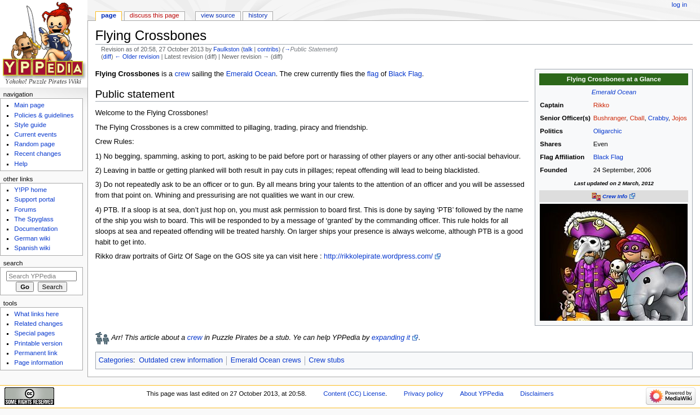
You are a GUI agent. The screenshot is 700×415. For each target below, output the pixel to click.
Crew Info (614, 196)
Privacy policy (423, 393)
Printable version (38, 343)
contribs (267, 49)
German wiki (32, 238)
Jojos (679, 118)
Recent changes (37, 153)
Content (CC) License (354, 393)
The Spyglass (33, 219)
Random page (34, 144)
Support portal (34, 199)
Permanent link (35, 353)
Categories (116, 360)
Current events (35, 134)
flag (372, 74)
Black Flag (608, 157)
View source (218, 15)
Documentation (36, 228)
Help (21, 163)
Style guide (30, 124)
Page (108, 15)
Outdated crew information (181, 360)
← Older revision (137, 56)
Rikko (601, 105)
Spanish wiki (32, 247)
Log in (679, 4)
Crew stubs (326, 360)
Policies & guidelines (43, 115)
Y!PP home (30, 189)
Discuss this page (154, 15)
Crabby (658, 118)
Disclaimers (536, 393)
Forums (25, 209)
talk (248, 49)
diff (107, 56)
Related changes (38, 323)
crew (182, 74)
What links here (36, 314)
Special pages (34, 333)
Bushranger (609, 118)
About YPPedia (481, 393)
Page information (38, 362)
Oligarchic (607, 131)
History (258, 15)
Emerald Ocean (614, 92)
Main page (29, 105)
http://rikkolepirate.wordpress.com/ (378, 256)
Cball (636, 118)
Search (13, 263)
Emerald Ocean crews (266, 360)
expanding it (391, 338)
